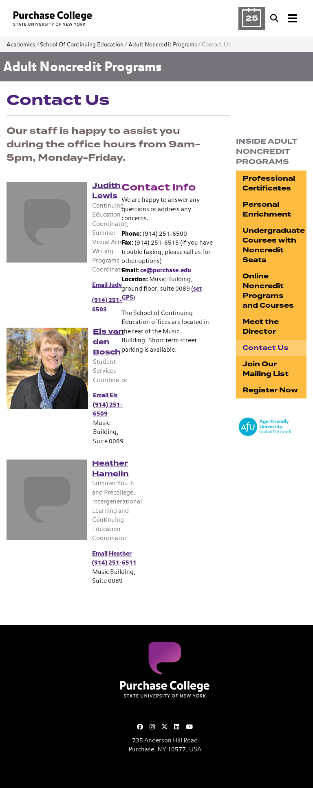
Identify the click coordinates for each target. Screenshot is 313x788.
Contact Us (265, 348)
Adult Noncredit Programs (162, 45)
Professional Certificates (268, 183)
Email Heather (112, 554)
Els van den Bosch (108, 341)
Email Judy (107, 285)
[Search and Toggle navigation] (284, 18)
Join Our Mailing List (265, 369)
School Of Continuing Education (81, 45)
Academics (21, 45)
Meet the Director (260, 327)
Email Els (105, 395)
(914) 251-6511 (114, 563)
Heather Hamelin (110, 468)
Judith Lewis (106, 190)
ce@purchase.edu (165, 270)
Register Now (270, 390)
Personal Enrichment (266, 209)
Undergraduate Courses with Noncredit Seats (273, 245)
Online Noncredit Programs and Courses (268, 291)
